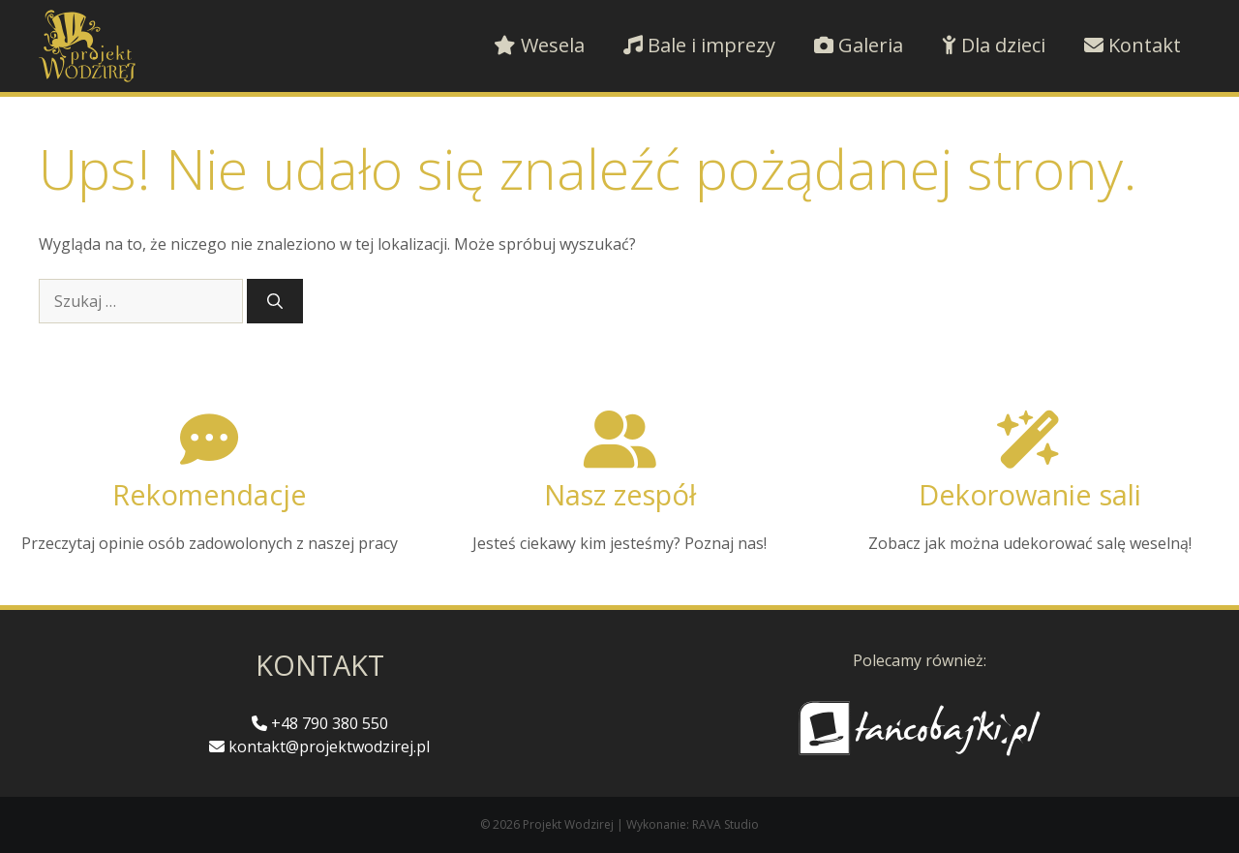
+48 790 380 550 (320, 723)
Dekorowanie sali (1030, 494)
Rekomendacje (209, 494)
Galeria (858, 45)
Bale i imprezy (699, 45)
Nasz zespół (620, 494)
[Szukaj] (275, 301)
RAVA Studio (725, 824)
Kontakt (1132, 45)
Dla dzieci (993, 45)
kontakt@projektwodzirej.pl (319, 746)
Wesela (539, 45)
